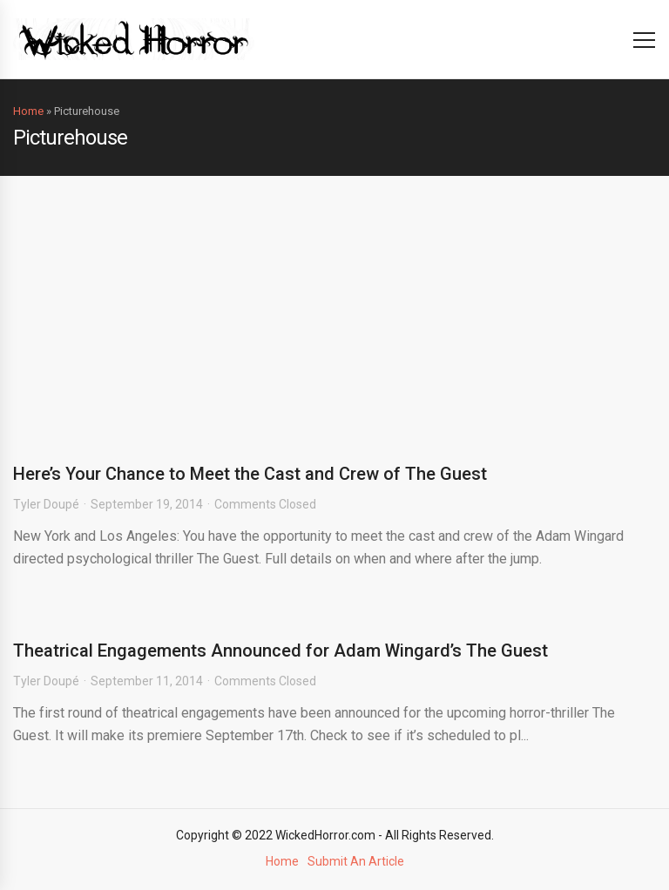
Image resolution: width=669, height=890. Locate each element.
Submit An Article (355, 861)
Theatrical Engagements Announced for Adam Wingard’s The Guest (280, 650)
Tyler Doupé (46, 504)
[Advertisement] (334, 306)
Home (28, 111)
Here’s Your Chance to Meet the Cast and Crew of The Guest (250, 473)
